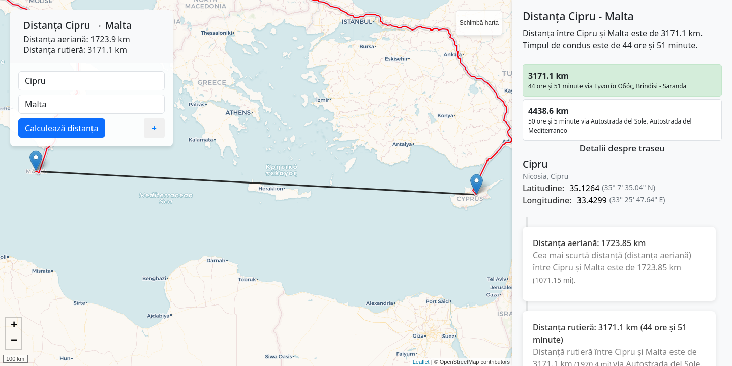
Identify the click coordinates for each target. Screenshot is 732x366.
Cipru (77, 25)
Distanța (43, 25)
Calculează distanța (62, 128)
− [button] (14, 341)
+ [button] (14, 325)
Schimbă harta (479, 22)
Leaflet (421, 362)
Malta (118, 25)
